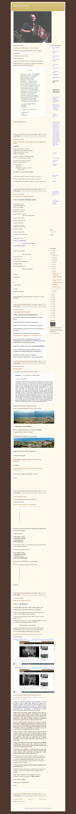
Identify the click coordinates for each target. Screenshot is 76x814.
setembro (54, 260)
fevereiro (54, 290)
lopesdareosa (21, 5)
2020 (52, 299)
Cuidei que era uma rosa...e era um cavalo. (26, 48)
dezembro (54, 255)
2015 (52, 308)
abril (53, 269)
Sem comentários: (35, 134)
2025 (52, 252)
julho (53, 264)
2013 (52, 312)
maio (53, 268)
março (53, 271)
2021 (52, 297)
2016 (52, 306)
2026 (52, 250)
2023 (52, 294)
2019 (52, 301)
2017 (52, 304)
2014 (52, 310)
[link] (27, 335)
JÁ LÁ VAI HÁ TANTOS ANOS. (23, 196)
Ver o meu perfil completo (54, 333)
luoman (39, 808)
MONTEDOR (17, 369)
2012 (52, 313)
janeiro (53, 291)
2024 (52, 254)
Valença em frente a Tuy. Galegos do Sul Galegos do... (57, 277)
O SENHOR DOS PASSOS (21, 312)
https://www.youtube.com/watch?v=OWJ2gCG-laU (25, 564)
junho (53, 266)
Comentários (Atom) (21, 801)
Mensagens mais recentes (18, 799)
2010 (52, 317)
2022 (52, 295)
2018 (52, 303)
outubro (53, 259)
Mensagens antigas (42, 799)
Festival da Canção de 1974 (21, 600)
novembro (54, 257)
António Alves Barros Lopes (56, 327)
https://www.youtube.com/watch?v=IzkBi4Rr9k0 (24, 504)
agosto (53, 262)
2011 (52, 315)
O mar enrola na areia (19, 496)
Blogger (49, 808)
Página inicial (30, 799)
